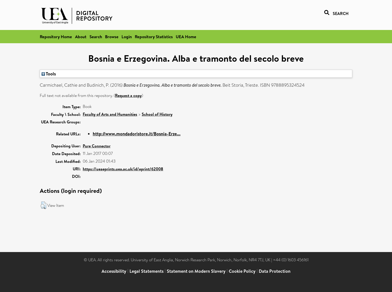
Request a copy (128, 95)
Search (96, 36)
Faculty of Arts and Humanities (110, 114)
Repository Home (56, 36)
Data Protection (274, 271)
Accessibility (114, 271)
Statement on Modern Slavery (196, 271)
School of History (157, 114)
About (80, 36)
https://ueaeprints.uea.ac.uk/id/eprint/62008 (123, 169)
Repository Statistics (154, 36)
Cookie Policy (242, 271)
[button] (43, 205)
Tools (49, 73)
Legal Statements (147, 271)
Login (127, 36)
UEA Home (186, 36)
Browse (111, 36)
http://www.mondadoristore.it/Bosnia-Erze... (136, 134)
